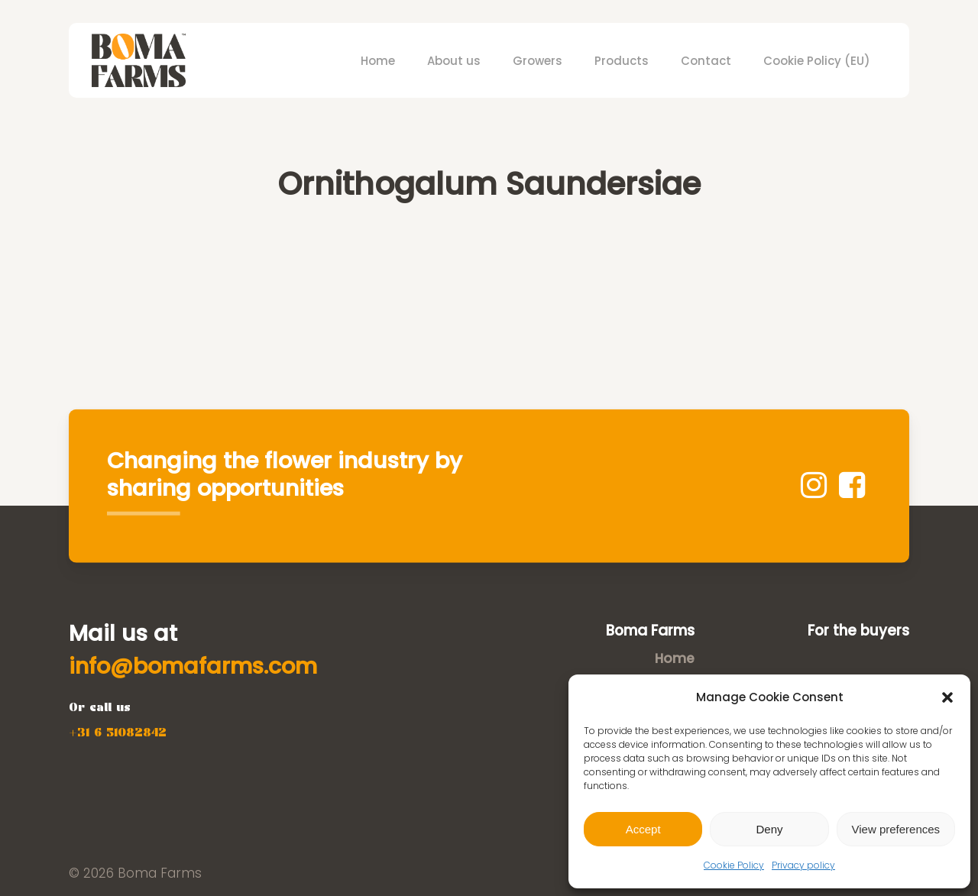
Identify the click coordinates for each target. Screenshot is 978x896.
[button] (947, 697)
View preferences (896, 829)
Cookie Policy (734, 865)
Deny (769, 829)
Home (675, 658)
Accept (643, 829)
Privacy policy (803, 865)
